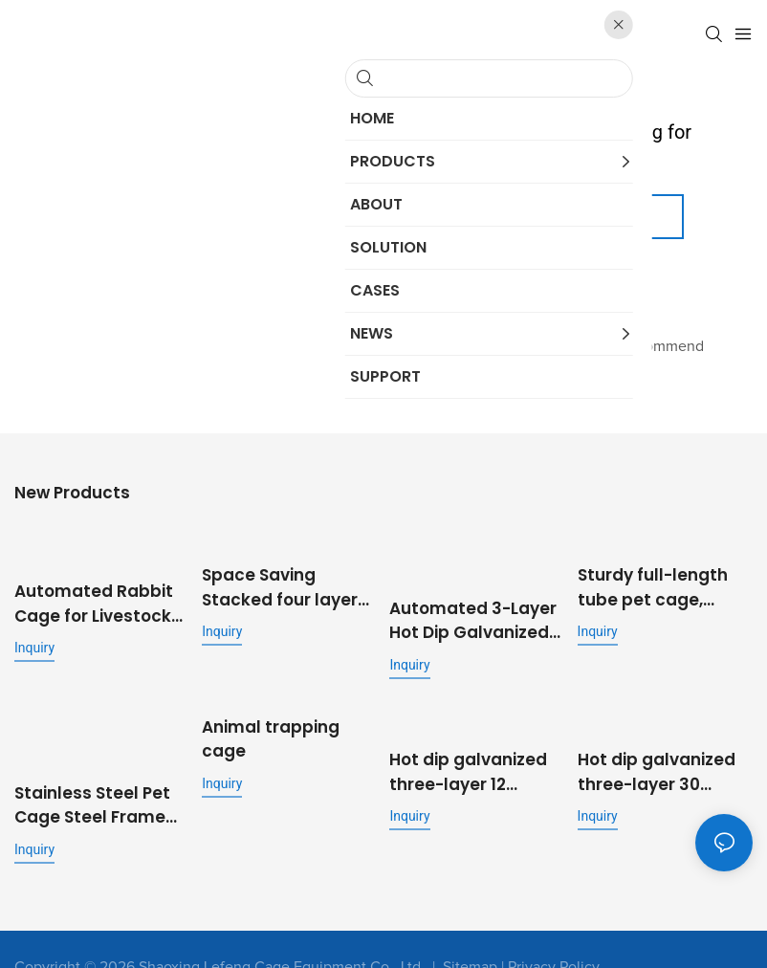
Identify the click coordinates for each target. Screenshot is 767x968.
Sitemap (470, 930)
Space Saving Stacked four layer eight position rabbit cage (288, 581)
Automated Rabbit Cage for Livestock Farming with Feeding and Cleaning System (93, 595)
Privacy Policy (554, 930)
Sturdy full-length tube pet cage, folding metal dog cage (654, 581)
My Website (469, 294)
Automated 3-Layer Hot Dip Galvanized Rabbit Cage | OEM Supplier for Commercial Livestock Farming (473, 609)
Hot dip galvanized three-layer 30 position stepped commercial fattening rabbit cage (656, 755)
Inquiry (34, 639)
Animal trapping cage (271, 727)
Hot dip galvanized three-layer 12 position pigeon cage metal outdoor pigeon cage (474, 755)
